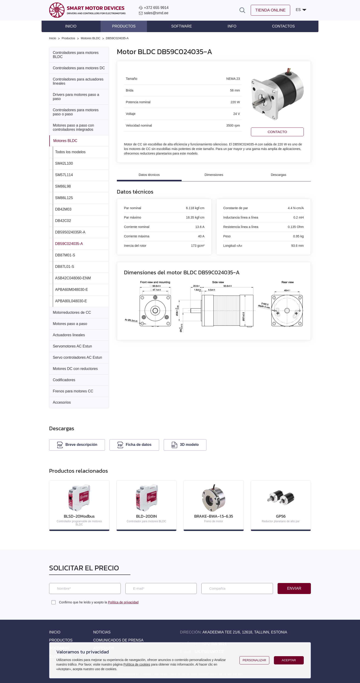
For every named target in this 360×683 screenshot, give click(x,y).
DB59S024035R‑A (70, 232)
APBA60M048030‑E (71, 289)
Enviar (294, 588)
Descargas (278, 175)
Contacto (277, 131)
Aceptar (288, 660)
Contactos (276, 26)
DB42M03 (63, 209)
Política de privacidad (123, 602)
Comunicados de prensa (118, 640)
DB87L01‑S (64, 266)
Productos (127, 26)
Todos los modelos (70, 151)
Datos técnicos (149, 175)
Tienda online (269, 10)
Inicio (77, 26)
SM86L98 (63, 186)
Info (228, 26)
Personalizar (254, 660)
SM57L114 (64, 174)
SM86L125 (64, 197)
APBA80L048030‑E (71, 301)
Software (181, 26)
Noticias (102, 632)
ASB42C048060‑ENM (73, 278)
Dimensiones (214, 175)
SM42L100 (64, 163)
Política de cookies (137, 664)
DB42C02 (63, 220)
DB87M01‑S (65, 255)
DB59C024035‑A (69, 243)
